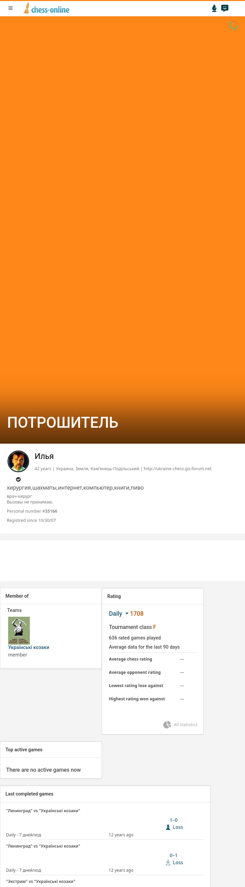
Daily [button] (116, 613)
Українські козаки (28, 647)
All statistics (179, 725)
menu (10, 8)
